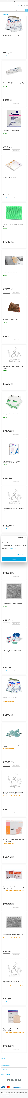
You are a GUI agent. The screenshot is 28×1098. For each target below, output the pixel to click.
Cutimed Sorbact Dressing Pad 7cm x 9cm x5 (14, 745)
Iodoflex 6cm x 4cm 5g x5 (10, 319)
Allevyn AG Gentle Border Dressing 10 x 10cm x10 (13, 840)
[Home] (27, 5)
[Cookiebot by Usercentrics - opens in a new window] (18, 538)
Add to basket (16, 55)
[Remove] (4, 56)
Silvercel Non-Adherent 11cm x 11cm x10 (13, 982)
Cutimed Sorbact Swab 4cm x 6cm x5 (13, 225)
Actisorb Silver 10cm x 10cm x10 (12, 603)
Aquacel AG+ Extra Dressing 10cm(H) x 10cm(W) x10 (11, 462)
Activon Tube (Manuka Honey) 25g (13, 83)
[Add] (9, 56)
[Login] (21, 5)
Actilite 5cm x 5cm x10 (9, 177)
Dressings (5, 14)
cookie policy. (13, 548)
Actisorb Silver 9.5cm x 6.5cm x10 (13, 934)
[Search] (26, 10)
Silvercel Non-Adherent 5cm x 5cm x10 (13, 509)
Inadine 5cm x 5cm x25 (10, 697)
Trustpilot (3, 1058)
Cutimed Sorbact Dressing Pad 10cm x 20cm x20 (12, 651)
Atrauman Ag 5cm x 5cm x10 (11, 130)
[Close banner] (25, 537)
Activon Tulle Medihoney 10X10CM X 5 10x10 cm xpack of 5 (14, 793)
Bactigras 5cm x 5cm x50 (10, 414)
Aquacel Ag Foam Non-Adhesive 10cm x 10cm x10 (13, 1029)
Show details (20, 554)
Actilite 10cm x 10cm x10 (10, 272)
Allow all (14, 559)
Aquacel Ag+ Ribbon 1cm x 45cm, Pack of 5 (13, 367)
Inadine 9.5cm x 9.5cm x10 (11, 35)
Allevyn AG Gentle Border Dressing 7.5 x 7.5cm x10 (13, 887)
